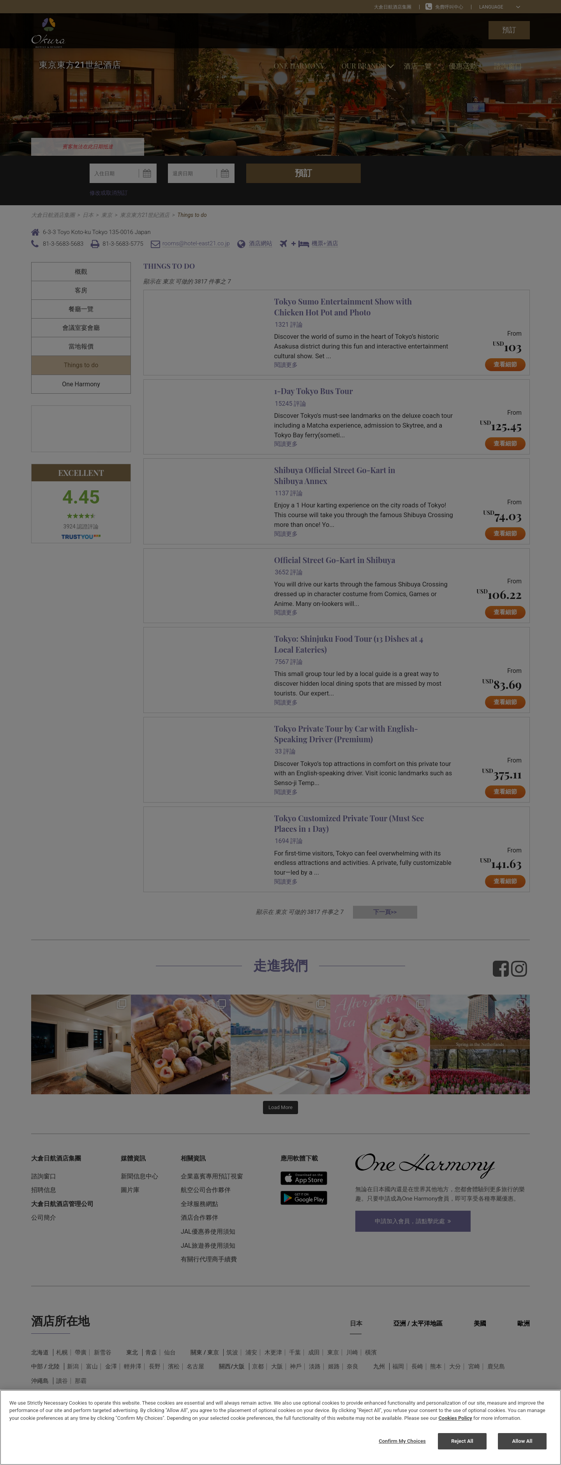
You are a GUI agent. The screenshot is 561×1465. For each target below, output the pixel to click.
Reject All (462, 1441)
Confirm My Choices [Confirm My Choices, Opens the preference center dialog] (402, 1441)
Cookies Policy (455, 1418)
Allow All (522, 1441)
